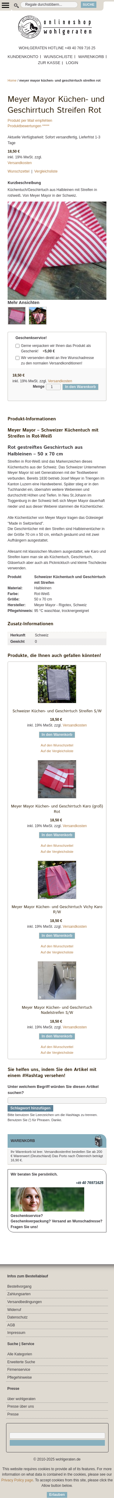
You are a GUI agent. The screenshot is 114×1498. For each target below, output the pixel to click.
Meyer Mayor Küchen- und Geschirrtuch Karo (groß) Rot (57, 809)
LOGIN (72, 62)
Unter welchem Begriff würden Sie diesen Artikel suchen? (53, 1089)
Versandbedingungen (24, 1302)
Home (12, 80)
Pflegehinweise (19, 1377)
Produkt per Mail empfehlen (30, 120)
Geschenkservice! (31, 338)
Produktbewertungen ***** (28, 126)
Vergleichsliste (46, 171)
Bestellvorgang (19, 1286)
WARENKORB (91, 56)
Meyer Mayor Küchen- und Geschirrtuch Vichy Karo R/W (57, 909)
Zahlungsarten (19, 1294)
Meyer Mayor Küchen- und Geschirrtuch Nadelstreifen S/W (57, 1010)
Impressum (16, 1333)
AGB (11, 1325)
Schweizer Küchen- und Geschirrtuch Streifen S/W (57, 711)
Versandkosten (20, 163)
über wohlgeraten (21, 1399)
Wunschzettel (18, 171)
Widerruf (14, 1310)
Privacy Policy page (17, 1480)
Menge (38, 386)
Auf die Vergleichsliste (57, 751)
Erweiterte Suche (21, 1362)
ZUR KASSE (49, 62)
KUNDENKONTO (23, 56)
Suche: (13, 5)
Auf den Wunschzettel (57, 745)
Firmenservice (18, 1369)
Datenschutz (17, 1317)
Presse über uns (20, 1406)
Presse (13, 1414)
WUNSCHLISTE (58, 56)
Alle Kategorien (19, 1354)
